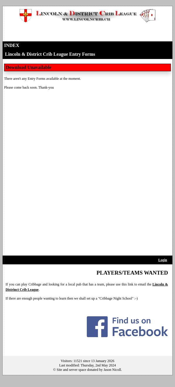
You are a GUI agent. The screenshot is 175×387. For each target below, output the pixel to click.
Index (11, 45)
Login (162, 260)
